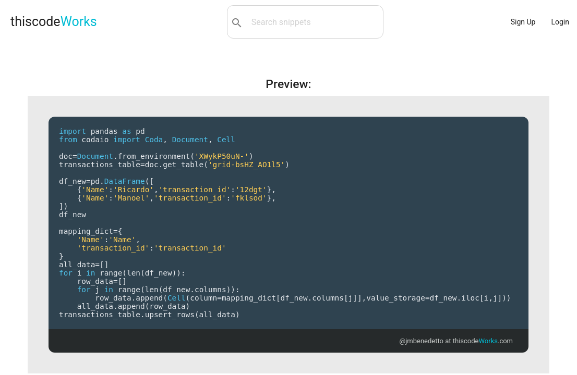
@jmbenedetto (421, 341)
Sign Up (523, 22)
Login (560, 22)
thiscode (53, 21)
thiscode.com (483, 341)
